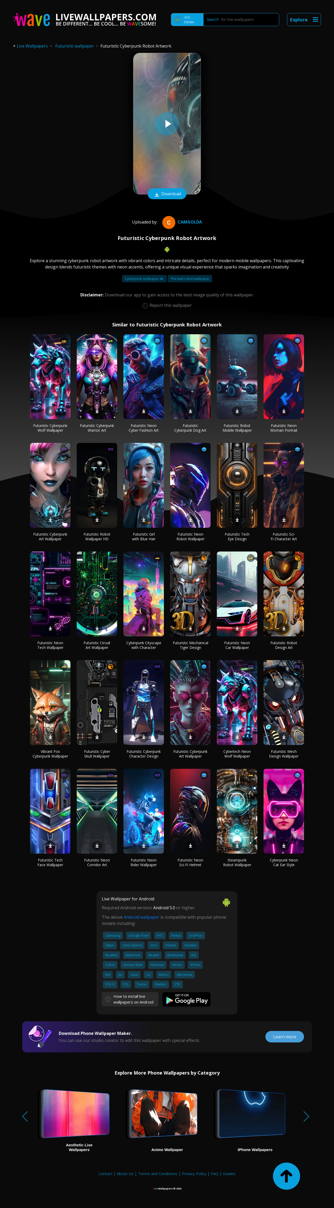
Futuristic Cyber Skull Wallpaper (97, 754)
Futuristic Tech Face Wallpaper (50, 862)
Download (167, 194)
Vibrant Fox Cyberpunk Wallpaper (50, 754)
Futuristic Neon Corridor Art (97, 862)
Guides (229, 1173)
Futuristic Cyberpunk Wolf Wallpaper (50, 428)
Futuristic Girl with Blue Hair (144, 536)
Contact (105, 1173)
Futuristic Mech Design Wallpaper (284, 754)
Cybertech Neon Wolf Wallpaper (237, 754)
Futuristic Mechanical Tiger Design (190, 645)
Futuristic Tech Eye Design (237, 536)
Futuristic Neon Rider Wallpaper (143, 862)
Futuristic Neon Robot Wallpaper (190, 536)
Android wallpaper (141, 917)
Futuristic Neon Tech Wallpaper (50, 645)
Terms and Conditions (157, 1173)
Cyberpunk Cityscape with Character (143, 645)
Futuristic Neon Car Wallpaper (237, 645)
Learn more (284, 1037)
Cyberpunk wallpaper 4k (144, 278)
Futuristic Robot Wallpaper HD (97, 536)
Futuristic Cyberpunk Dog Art (190, 428)
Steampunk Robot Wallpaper (237, 862)
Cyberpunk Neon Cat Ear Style (284, 862)
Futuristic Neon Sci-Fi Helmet (190, 862)
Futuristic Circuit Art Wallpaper (97, 645)
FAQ (214, 1173)
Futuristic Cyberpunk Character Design (144, 754)
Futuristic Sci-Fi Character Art (284, 536)
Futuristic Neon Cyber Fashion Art (144, 428)
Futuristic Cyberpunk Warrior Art (97, 428)
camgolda (181, 222)
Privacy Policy (194, 1173)
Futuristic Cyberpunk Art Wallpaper (50, 536)
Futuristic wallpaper (74, 46)
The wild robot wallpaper (190, 278)
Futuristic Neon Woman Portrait (283, 428)
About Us (125, 1173)
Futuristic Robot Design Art (283, 645)
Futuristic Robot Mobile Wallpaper (237, 428)
